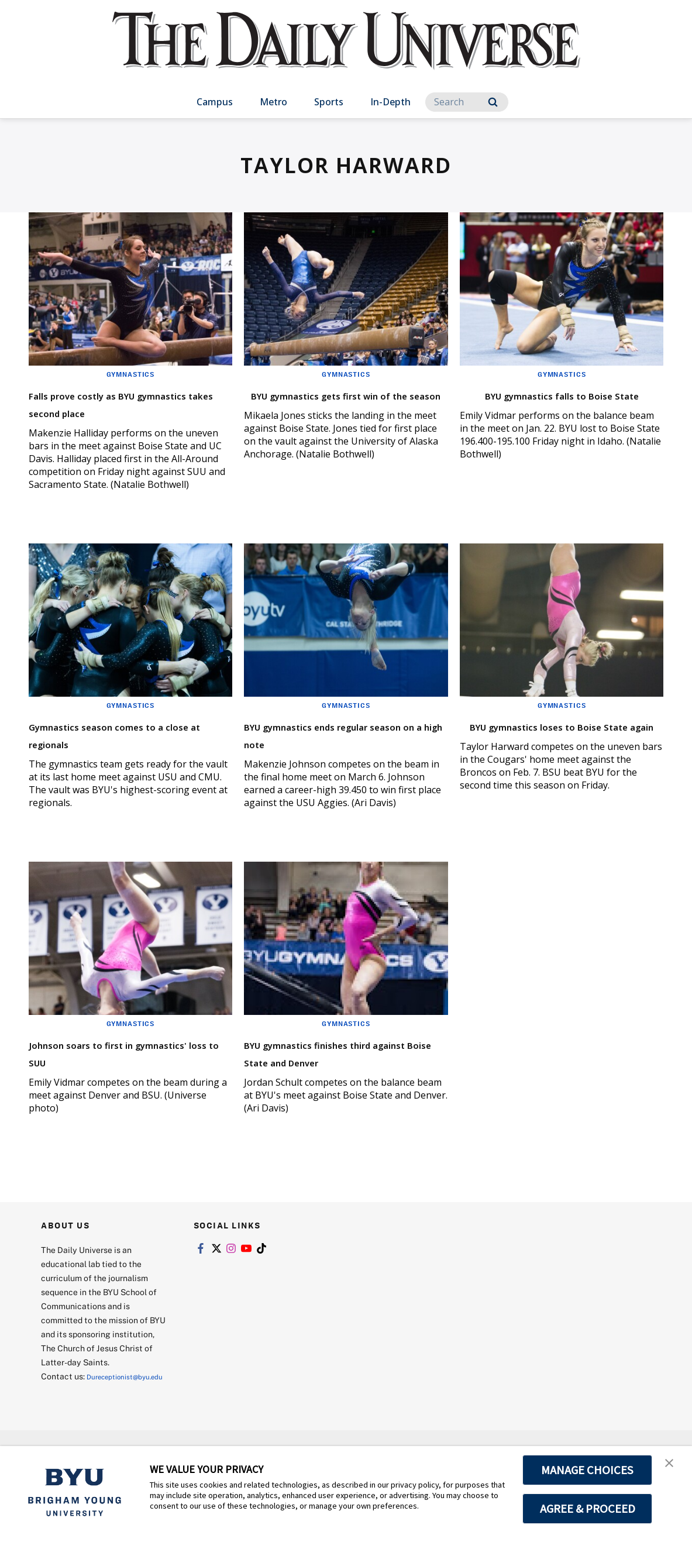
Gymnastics (130, 374)
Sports (328, 101)
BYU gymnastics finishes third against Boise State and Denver (344, 1078)
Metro (273, 101)
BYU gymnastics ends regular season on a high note (345, 751)
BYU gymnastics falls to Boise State (561, 402)
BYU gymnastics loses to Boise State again (543, 751)
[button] (672, 1467)
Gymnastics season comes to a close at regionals (127, 751)
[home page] (346, 52)
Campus (215, 101)
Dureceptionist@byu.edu (88, 1425)
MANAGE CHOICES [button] (587, 1470)
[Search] (467, 102)
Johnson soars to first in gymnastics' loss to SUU (110, 1069)
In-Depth (390, 101)
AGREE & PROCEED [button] (587, 1508)
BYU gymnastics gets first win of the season (333, 402)
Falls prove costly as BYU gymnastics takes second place (115, 411)
